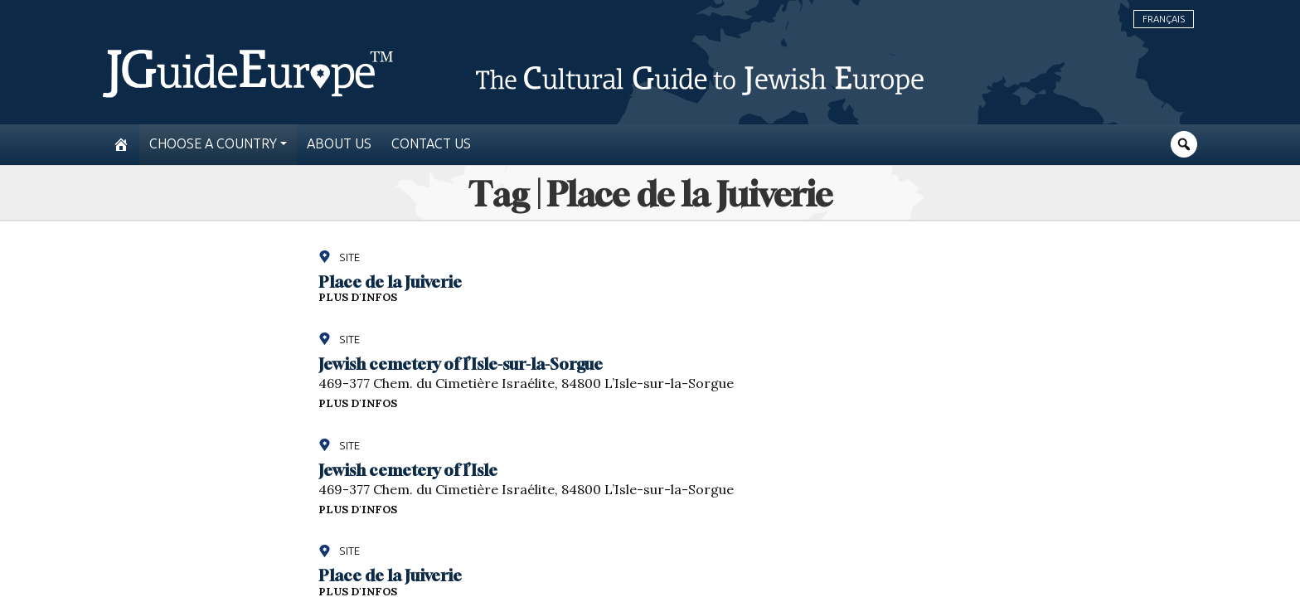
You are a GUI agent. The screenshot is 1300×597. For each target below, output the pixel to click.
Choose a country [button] (213, 144)
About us (339, 144)
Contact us (431, 144)
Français (1163, 19)
